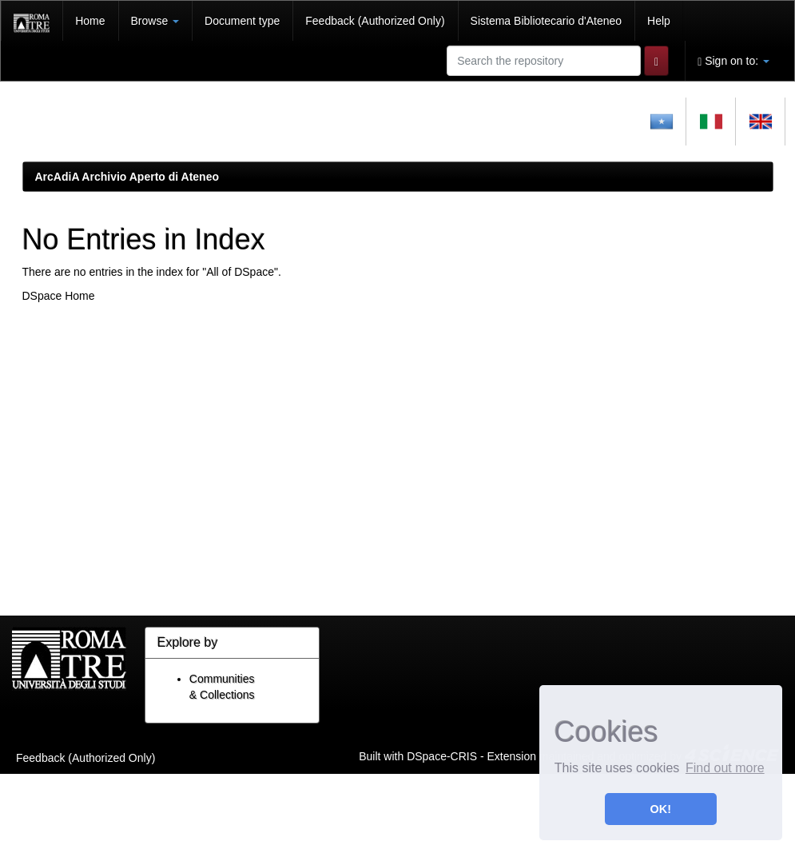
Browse (155, 20)
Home (90, 20)
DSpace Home (58, 295)
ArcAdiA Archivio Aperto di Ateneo (127, 176)
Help (658, 20)
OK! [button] (660, 809)
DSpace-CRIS (442, 755)
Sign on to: (733, 61)
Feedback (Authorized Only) (374, 20)
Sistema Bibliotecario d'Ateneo (546, 20)
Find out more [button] (725, 768)
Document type (242, 20)
